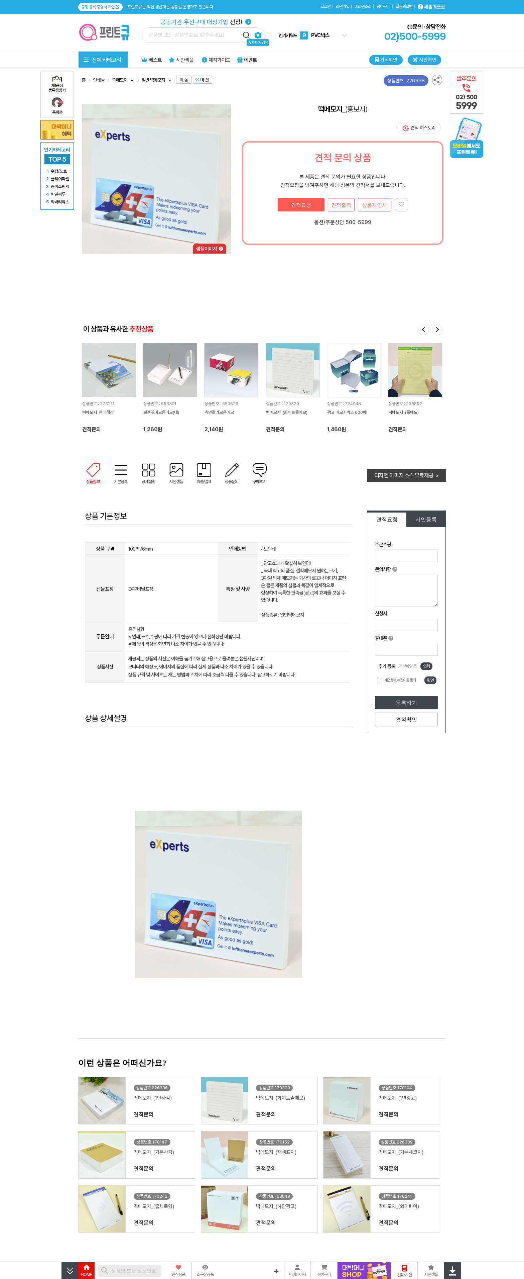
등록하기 (406, 703)
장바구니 (383, 6)
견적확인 (406, 719)
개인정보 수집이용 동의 (400, 680)
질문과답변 (404, 6)
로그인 (325, 6)
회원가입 (342, 6)
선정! (206, 21)
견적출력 (341, 205)
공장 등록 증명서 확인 (100, 7)
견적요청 (301, 205)
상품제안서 (374, 205)
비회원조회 (363, 6)
